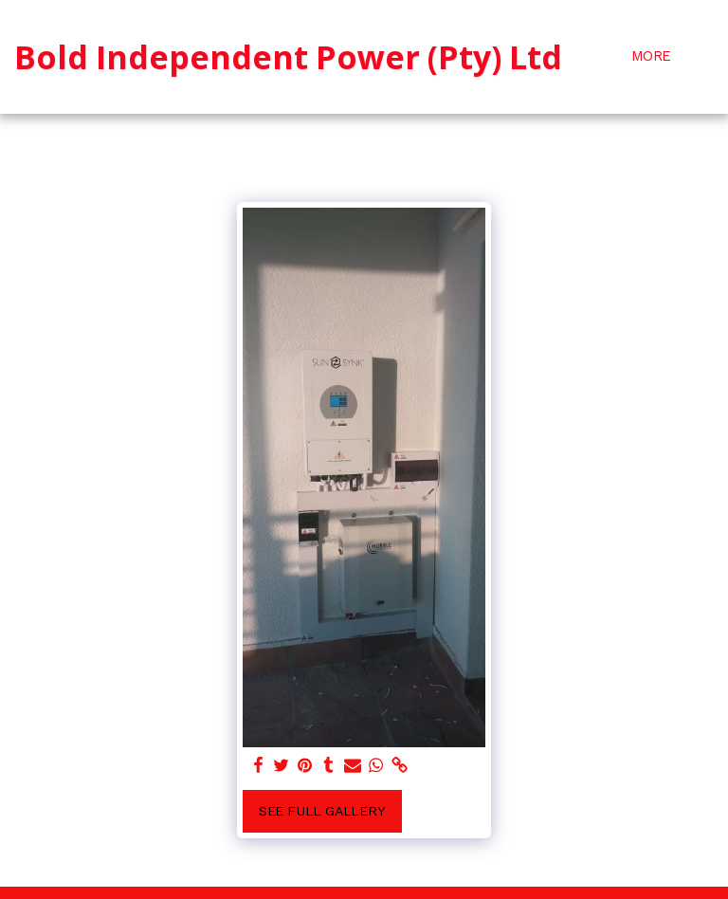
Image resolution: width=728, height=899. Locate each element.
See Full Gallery (322, 810)
